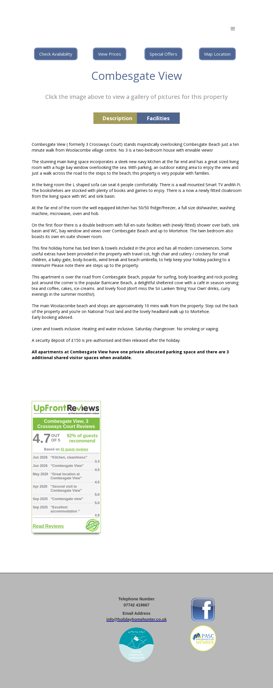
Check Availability (55, 54)
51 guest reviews (74, 449)
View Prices (109, 54)
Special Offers (163, 54)
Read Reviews (48, 526)
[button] (233, 28)
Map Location (217, 54)
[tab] (115, 118)
